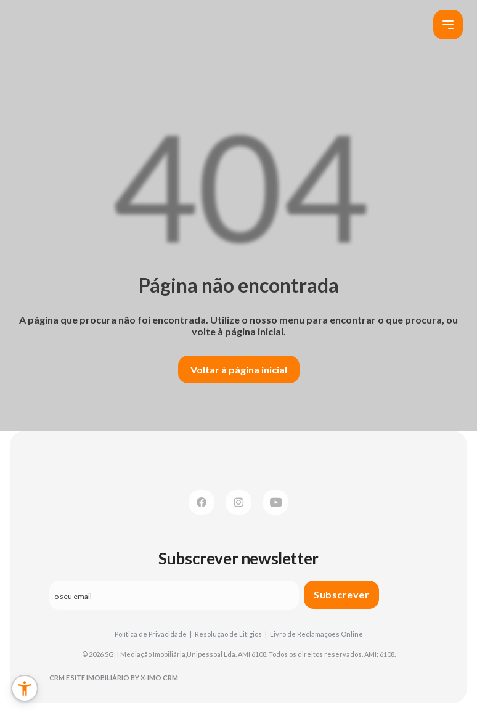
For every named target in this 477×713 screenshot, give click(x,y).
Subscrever (341, 594)
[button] (24, 688)
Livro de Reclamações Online (316, 634)
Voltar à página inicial (238, 369)
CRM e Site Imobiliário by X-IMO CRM (113, 678)
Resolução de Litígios (231, 634)
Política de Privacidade (153, 634)
